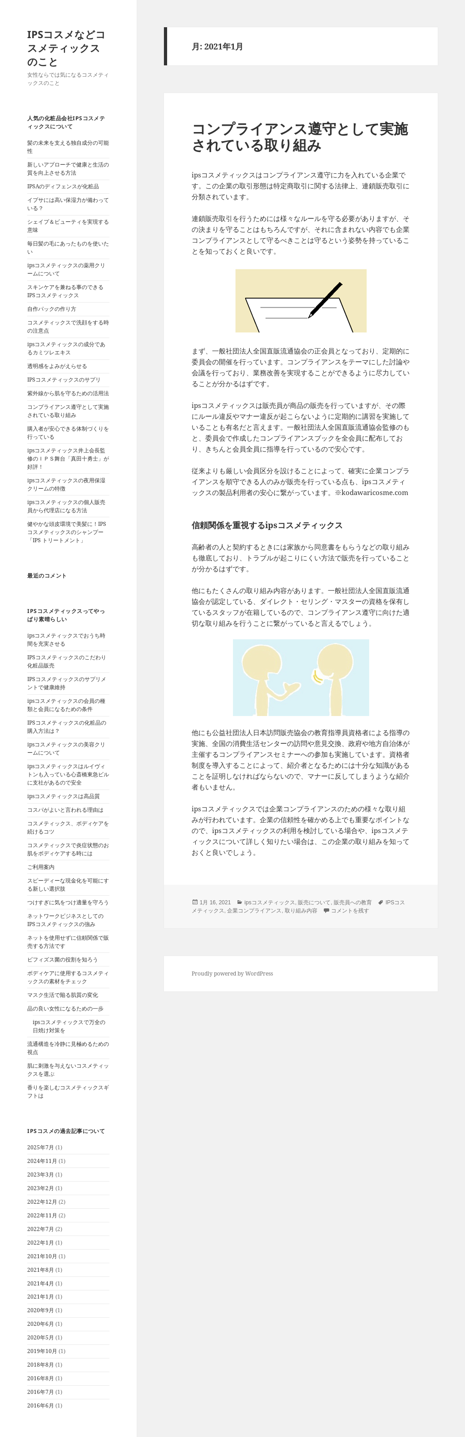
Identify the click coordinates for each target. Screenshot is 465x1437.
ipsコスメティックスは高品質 (63, 796)
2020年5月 (40, 1337)
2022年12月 (42, 1202)
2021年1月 (40, 1296)
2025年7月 (40, 1147)
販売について (314, 902)
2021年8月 (40, 1270)
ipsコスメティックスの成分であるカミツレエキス (66, 348)
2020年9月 (40, 1310)
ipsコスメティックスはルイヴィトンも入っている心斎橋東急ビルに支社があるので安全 (68, 774)
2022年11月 (42, 1215)
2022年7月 (40, 1229)
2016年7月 (40, 1392)
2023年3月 (40, 1174)
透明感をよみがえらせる (57, 366)
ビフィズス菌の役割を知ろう (62, 959)
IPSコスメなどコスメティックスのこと (66, 47)
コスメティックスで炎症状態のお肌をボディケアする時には (68, 849)
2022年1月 (40, 1242)
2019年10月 (42, 1351)
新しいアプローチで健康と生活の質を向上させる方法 (68, 169)
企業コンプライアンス (254, 910)
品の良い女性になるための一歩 (65, 1008)
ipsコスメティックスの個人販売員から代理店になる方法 (66, 506)
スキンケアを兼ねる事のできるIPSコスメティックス (65, 291)
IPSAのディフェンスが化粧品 (63, 186)
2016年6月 (40, 1405)
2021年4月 (40, 1283)
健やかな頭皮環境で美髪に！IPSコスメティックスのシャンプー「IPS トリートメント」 (66, 532)
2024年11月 (42, 1161)
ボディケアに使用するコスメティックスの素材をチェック (68, 977)
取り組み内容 (301, 910)
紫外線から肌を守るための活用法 (68, 393)
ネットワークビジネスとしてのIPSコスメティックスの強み (65, 920)
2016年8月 (40, 1378)
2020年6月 (40, 1324)
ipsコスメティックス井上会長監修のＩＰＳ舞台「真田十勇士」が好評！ (68, 458)
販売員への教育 (353, 902)
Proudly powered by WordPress (232, 973)
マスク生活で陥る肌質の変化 (62, 995)
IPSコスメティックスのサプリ (64, 379)
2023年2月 (40, 1188)
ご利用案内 (40, 867)
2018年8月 (40, 1364)
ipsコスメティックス (269, 902)
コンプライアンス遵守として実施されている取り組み (68, 411)
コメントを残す (350, 910)
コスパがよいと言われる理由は (65, 810)
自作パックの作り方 (51, 309)
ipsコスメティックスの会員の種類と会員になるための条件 (66, 705)
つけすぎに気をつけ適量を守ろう (68, 902)
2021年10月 (42, 1256)
